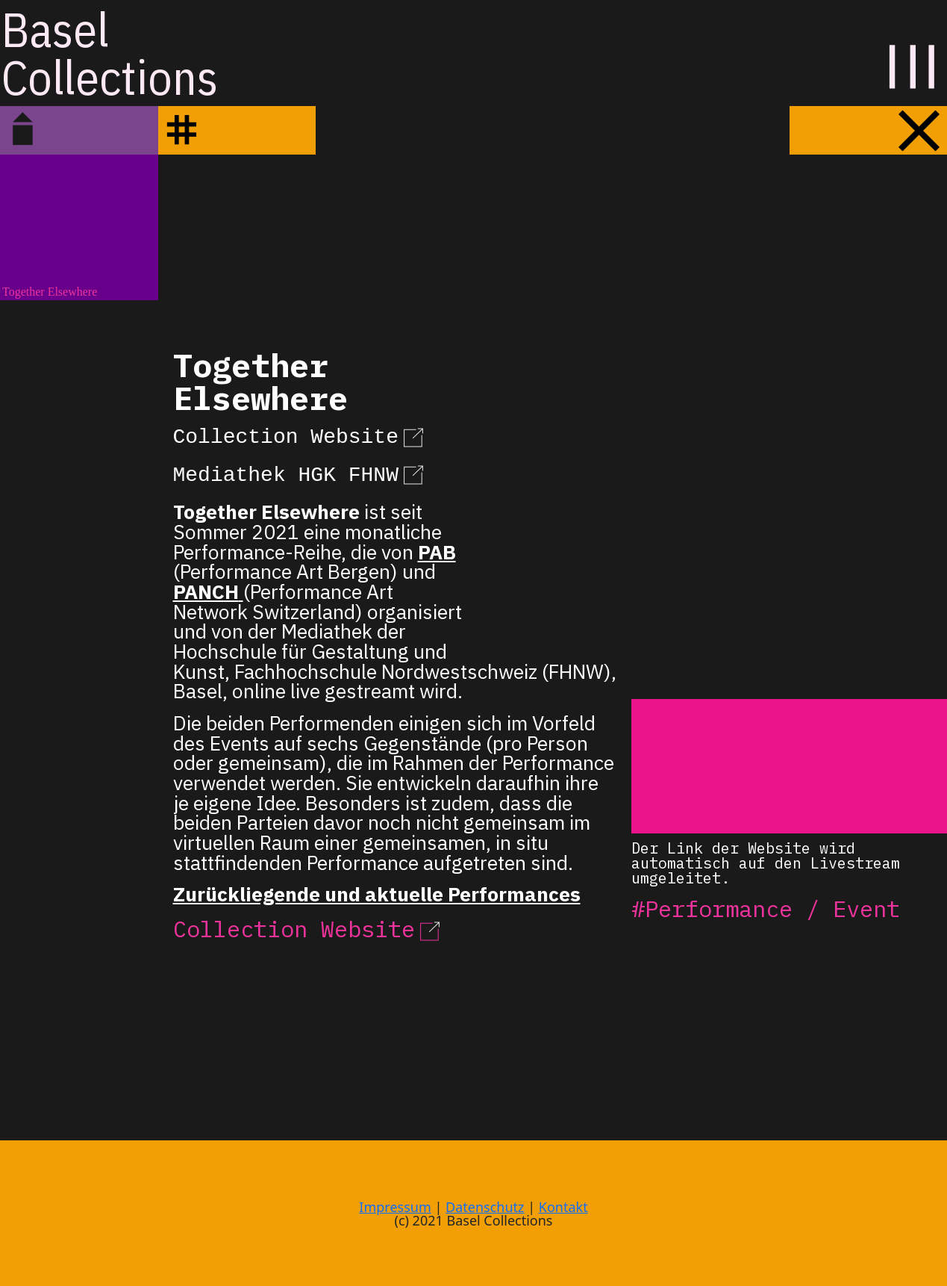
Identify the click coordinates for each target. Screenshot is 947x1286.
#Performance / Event (765, 908)
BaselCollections (109, 53)
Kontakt (563, 1207)
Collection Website (300, 434)
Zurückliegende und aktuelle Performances (377, 894)
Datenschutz (485, 1207)
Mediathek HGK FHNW (300, 473)
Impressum (395, 1207)
